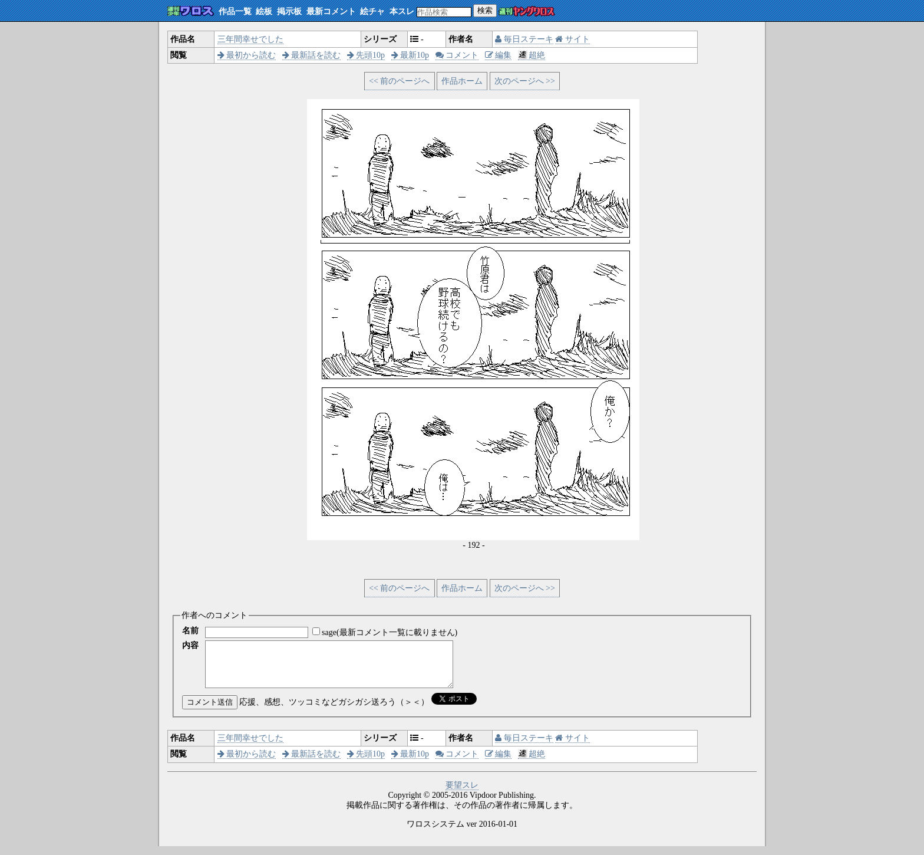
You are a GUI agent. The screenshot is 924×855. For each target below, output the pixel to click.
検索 (485, 10)
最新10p (410, 55)
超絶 (532, 55)
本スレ (402, 11)
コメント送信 (210, 710)
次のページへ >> (524, 81)
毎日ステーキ (524, 39)
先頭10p (366, 55)
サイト (572, 39)
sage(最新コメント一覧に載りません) (389, 632)
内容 (190, 645)
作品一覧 (235, 11)
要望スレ (462, 794)
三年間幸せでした (250, 39)
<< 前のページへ (399, 81)
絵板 (264, 11)
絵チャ (372, 11)
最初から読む (246, 55)
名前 (190, 630)
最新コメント (331, 11)
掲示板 (289, 11)
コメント (457, 55)
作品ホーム (462, 81)
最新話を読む (311, 55)
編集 (498, 55)
